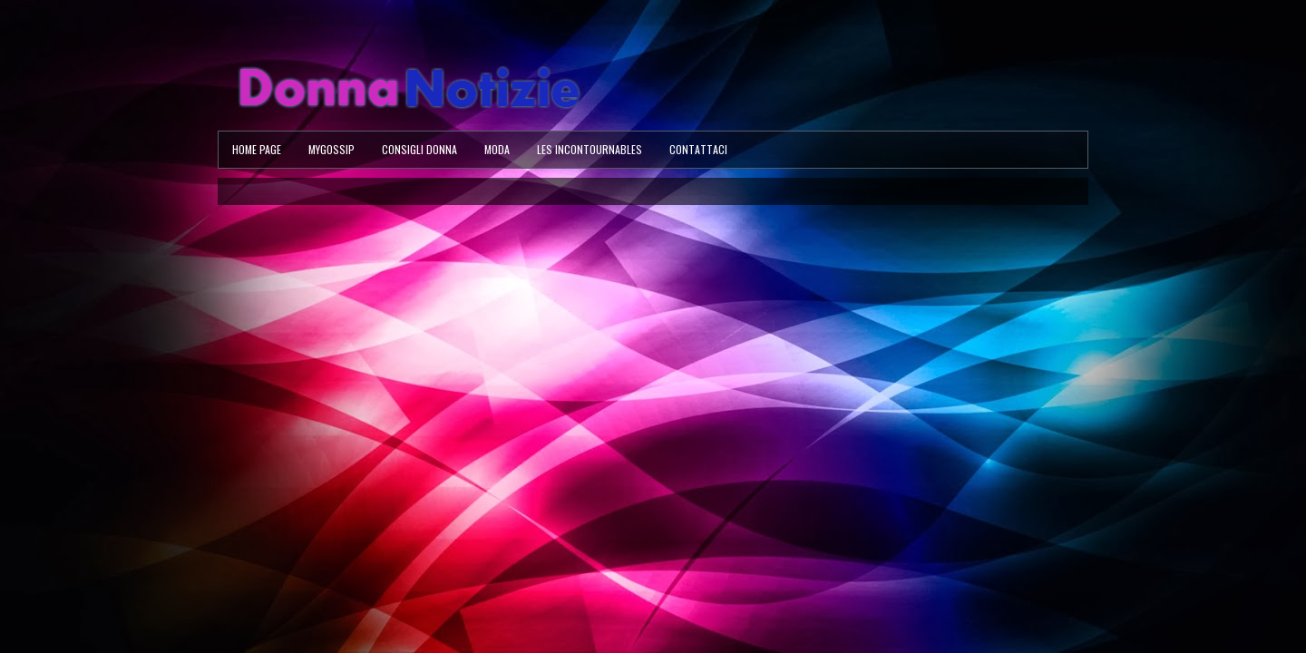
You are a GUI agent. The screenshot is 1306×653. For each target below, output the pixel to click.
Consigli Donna (419, 149)
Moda (497, 149)
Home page (256, 149)
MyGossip (331, 149)
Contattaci (698, 149)
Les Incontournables (589, 149)
